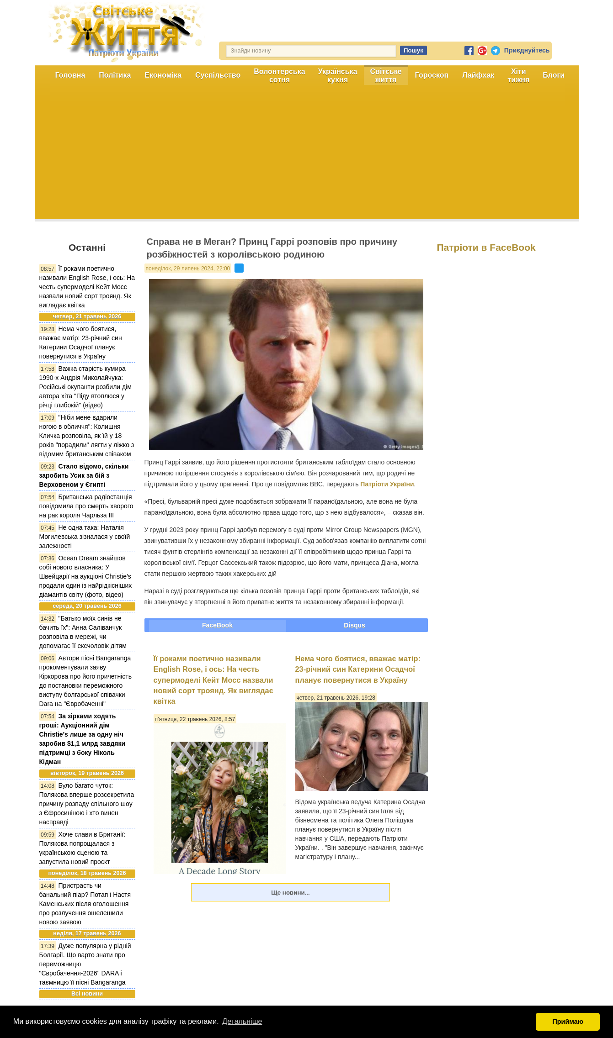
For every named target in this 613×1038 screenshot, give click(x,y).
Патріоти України (387, 484)
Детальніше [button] (242, 1021)
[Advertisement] (307, 155)
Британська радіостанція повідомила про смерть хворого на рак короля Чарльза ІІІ (86, 506)
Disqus (354, 625)
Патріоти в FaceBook (486, 247)
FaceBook (217, 625)
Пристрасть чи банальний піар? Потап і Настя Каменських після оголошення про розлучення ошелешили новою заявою (85, 904)
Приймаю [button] (567, 1021)
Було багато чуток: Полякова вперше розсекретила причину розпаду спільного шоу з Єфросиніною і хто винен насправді (86, 804)
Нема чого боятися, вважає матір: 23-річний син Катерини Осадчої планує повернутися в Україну (358, 669)
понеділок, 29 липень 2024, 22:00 (188, 268)
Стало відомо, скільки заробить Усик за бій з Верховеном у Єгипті (84, 475)
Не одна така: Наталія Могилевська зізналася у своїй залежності (84, 536)
